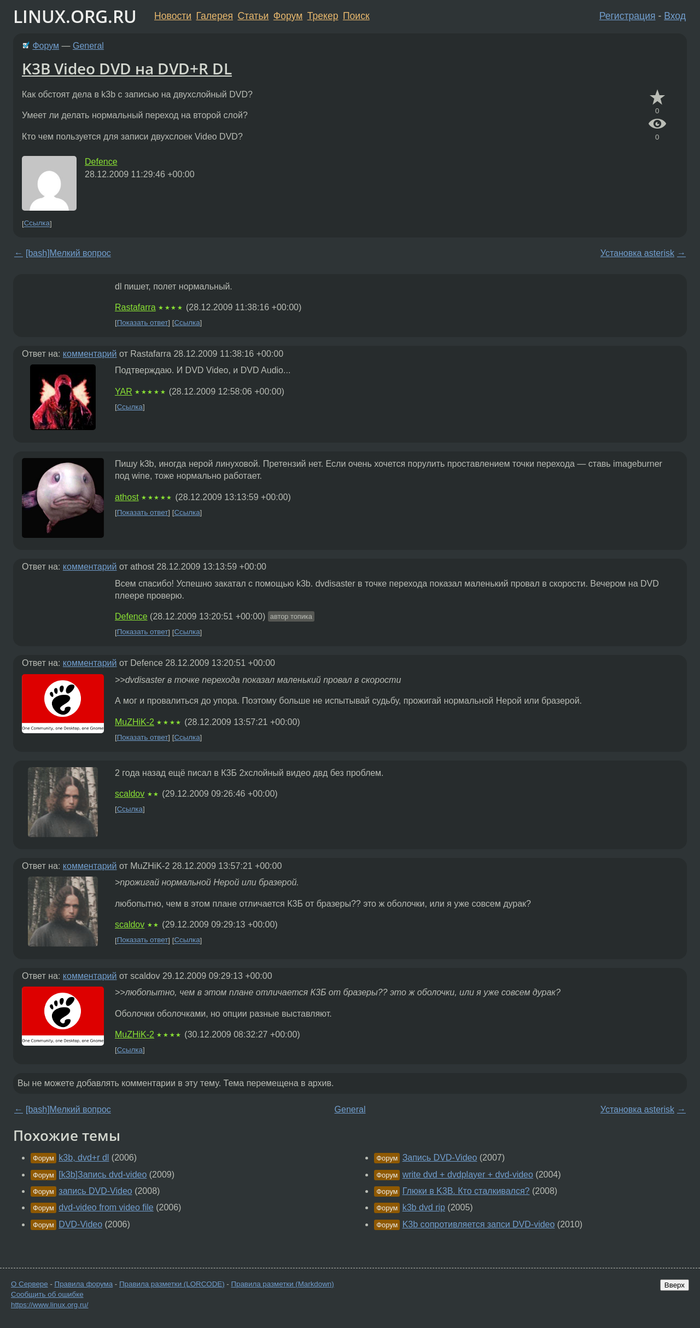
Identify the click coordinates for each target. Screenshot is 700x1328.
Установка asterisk (637, 253)
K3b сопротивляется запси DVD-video (478, 1224)
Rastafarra (135, 307)
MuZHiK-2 (134, 722)
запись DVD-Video (95, 1191)
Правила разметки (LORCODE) (172, 1284)
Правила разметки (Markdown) (282, 1284)
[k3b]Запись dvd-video (103, 1174)
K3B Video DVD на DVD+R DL (127, 68)
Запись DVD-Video (439, 1157)
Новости (172, 15)
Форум (287, 15)
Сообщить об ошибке (47, 1294)
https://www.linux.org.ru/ (49, 1305)
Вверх (674, 1285)
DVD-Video (80, 1224)
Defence (101, 161)
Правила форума (84, 1284)
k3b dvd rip (423, 1207)
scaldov (129, 793)
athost (127, 497)
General (88, 45)
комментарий (90, 353)
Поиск (356, 15)
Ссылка (37, 223)
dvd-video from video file (106, 1207)
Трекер (323, 15)
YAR (123, 391)
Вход (675, 15)
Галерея (214, 15)
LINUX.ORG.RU (75, 16)
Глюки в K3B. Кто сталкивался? (466, 1191)
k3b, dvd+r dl (84, 1157)
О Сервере (29, 1284)
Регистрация (627, 15)
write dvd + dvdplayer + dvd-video (467, 1174)
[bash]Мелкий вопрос (68, 253)
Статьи (253, 15)
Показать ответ (142, 322)
